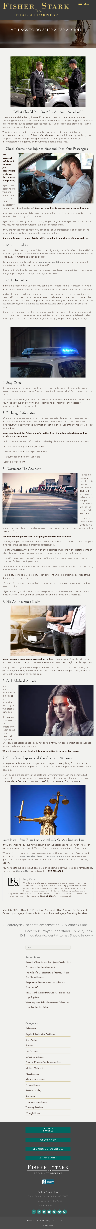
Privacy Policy (48, 1225)
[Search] (48, 947)
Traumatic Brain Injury (36, 1102)
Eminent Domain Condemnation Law (43, 1062)
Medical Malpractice (35, 1068)
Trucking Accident (77, 913)
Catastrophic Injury (13, 913)
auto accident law (31, 856)
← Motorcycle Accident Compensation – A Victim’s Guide (44, 925)
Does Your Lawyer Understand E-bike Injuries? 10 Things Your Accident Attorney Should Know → (57, 933)
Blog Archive (64, 910)
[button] (48, 1130)
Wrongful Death (33, 1113)
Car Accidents (80, 910)
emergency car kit (49, 262)
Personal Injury (57, 913)
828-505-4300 (54, 1201)
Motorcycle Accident (36, 913)
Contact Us (22, 871)
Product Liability (33, 1090)
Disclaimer (64, 1221)
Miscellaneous (32, 1073)
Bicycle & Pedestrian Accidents (38, 910)
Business (30, 1045)
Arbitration (31, 1028)
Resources (30, 1096)
